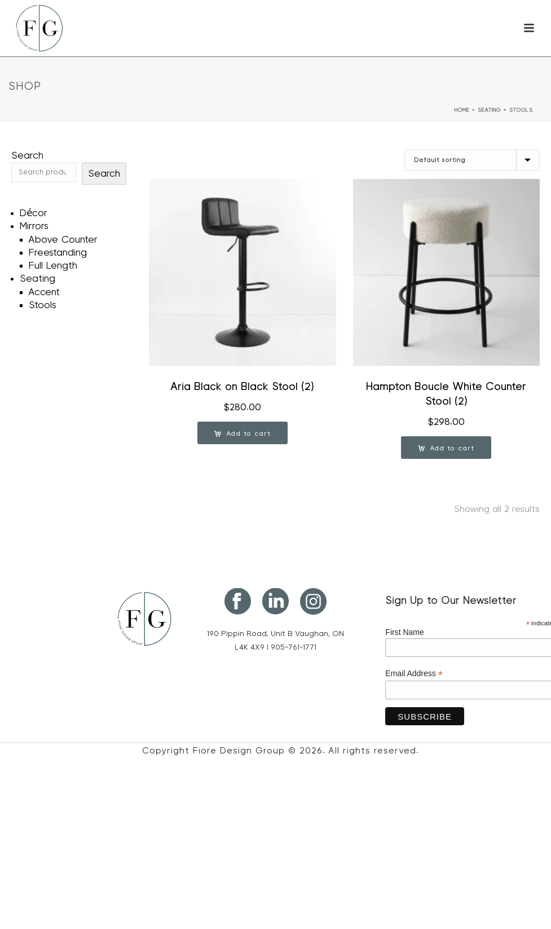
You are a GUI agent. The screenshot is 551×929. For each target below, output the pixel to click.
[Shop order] (472, 160)
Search (27, 156)
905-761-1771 (293, 647)
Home (462, 110)
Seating (489, 110)
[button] (242, 433)
